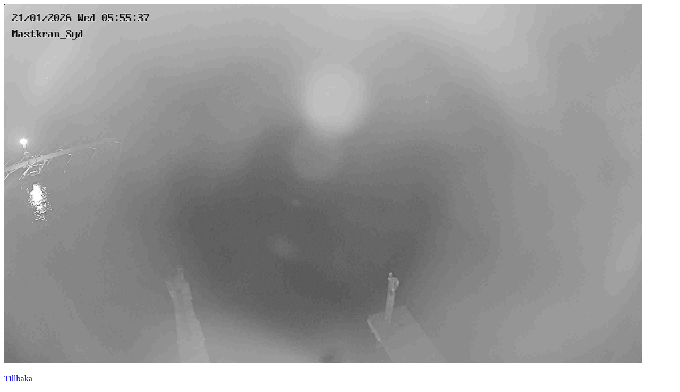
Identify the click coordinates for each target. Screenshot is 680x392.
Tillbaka (18, 378)
